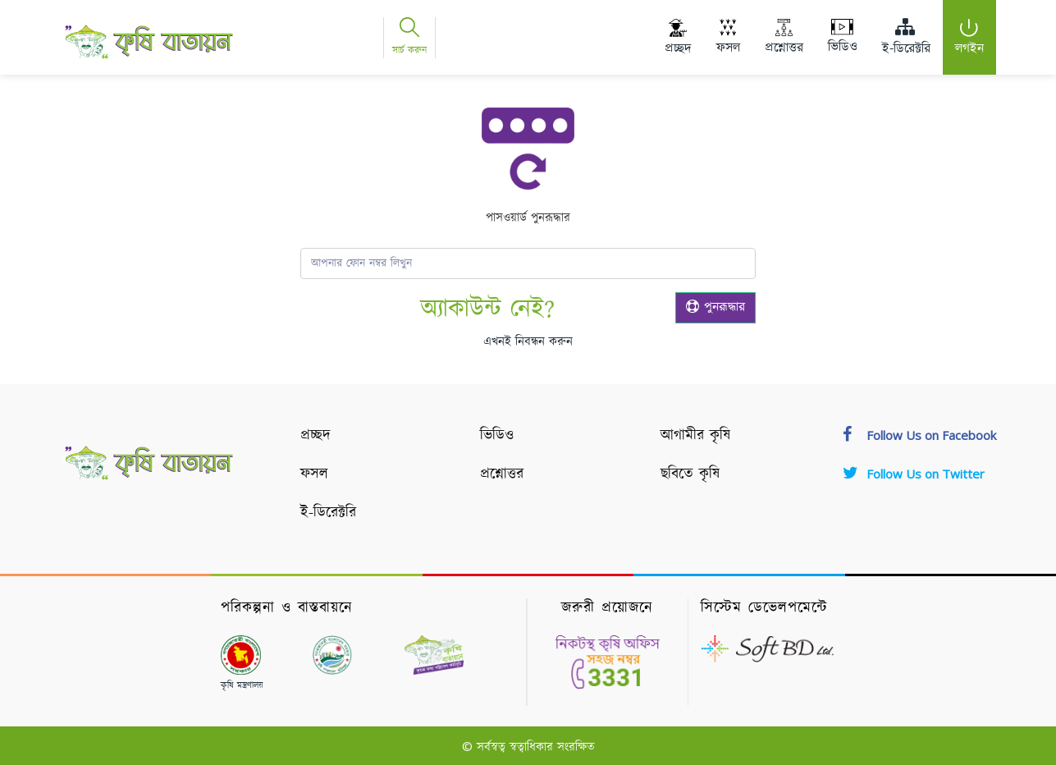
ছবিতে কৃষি (690, 474)
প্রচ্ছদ (315, 436)
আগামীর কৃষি (695, 436)
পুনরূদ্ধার (715, 307)
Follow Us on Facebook (919, 435)
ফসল (314, 474)
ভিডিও (497, 436)
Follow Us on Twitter (914, 473)
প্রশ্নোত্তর (501, 474)
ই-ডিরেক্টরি (328, 513)
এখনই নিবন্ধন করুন (528, 341)
